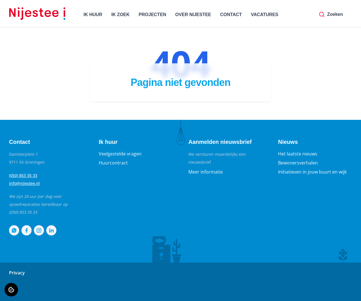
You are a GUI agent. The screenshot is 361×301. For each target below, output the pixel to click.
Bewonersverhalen (298, 163)
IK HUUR (92, 14)
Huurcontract (113, 163)
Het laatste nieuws (297, 154)
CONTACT (231, 14)
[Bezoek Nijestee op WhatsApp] (14, 230)
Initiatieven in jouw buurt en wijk (312, 172)
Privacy (17, 273)
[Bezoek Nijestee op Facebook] (26, 230)
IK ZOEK (120, 14)
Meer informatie (205, 172)
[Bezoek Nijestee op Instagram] (39, 230)
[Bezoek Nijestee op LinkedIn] (51, 230)
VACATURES (264, 14)
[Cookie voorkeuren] (11, 289)
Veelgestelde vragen (120, 154)
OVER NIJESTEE (193, 14)
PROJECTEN (152, 14)
